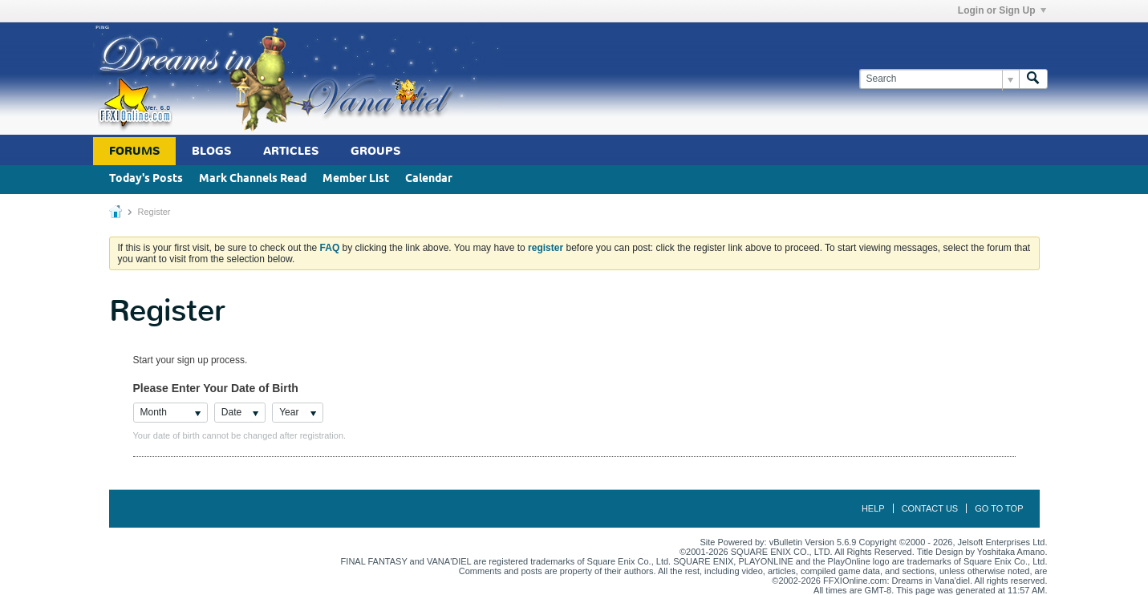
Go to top (999, 508)
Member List (355, 179)
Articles (290, 151)
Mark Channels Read (252, 179)
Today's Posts (146, 179)
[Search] (939, 79)
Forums (134, 151)
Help (873, 508)
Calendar (428, 179)
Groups (375, 151)
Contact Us (930, 508)
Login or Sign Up (1002, 10)
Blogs (211, 151)
